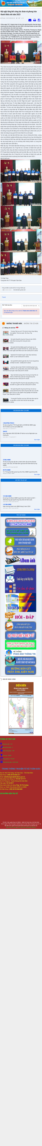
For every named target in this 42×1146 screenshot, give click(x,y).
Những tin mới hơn (14, 323)
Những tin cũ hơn (31, 323)
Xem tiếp (37, 439)
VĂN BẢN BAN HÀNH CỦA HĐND (21, 445)
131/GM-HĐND (7, 497)
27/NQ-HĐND (7, 461)
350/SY (5, 433)
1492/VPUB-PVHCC (8, 424)
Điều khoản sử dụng (11, 827)
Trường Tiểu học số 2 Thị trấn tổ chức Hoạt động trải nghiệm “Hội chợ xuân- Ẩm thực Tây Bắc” (20, 333)
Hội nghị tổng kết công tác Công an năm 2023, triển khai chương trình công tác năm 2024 (19, 340)
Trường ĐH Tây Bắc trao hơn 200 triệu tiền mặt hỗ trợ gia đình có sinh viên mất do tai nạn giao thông (20, 400)
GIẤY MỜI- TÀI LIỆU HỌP (21, 480)
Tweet (4, 297)
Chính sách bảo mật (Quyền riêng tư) (26, 827)
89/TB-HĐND (6, 471)
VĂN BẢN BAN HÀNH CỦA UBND (21, 410)
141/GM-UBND (7, 505)
